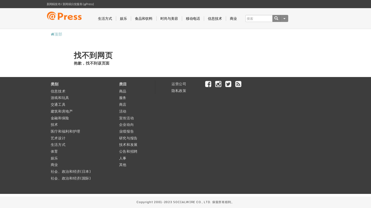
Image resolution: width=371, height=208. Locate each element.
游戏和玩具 (60, 98)
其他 (122, 165)
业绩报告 (126, 131)
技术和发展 (128, 145)
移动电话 (193, 18)
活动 (122, 111)
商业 (233, 18)
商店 (122, 104)
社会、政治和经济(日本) (71, 171)
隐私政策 (179, 91)
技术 (54, 124)
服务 (122, 98)
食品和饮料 (144, 18)
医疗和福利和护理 (66, 131)
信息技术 (215, 18)
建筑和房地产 (62, 111)
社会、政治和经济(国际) (71, 178)
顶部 (56, 34)
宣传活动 (126, 118)
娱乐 (123, 18)
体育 (54, 151)
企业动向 (126, 124)
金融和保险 (60, 118)
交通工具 (58, 104)
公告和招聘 (128, 151)
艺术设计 (58, 138)
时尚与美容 (169, 18)
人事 (122, 158)
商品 (122, 91)
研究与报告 (128, 138)
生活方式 (105, 18)
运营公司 (179, 84)
